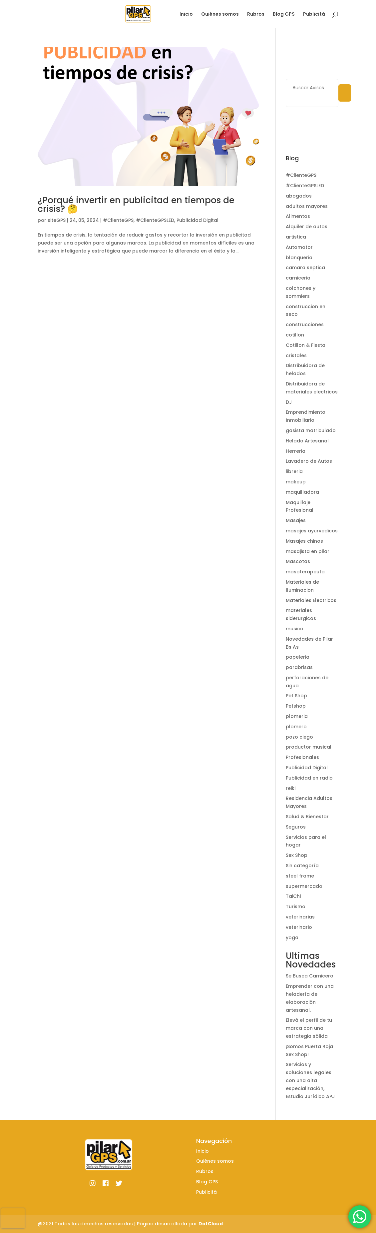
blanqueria (299, 257)
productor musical (308, 747)
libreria (294, 471)
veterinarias (300, 917)
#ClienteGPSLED (155, 220)
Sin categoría (302, 865)
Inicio (186, 14)
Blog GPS (284, 14)
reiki (290, 788)
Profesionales (302, 757)
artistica (296, 237)
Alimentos (298, 216)
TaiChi (293, 896)
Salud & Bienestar (307, 816)
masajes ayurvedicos (312, 530)
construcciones (305, 324)
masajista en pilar (307, 551)
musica (294, 628)
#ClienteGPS (118, 220)
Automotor (299, 247)
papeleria (297, 657)
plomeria (297, 716)
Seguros (296, 827)
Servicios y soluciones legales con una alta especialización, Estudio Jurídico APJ (310, 1080)
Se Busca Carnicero (309, 975)
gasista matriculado (311, 430)
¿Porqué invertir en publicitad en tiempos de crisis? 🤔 (136, 204)
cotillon (295, 334)
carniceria (298, 278)
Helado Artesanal (307, 440)
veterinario (299, 927)
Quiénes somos (220, 14)
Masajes (296, 520)
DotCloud (210, 1223)
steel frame (300, 876)
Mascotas (298, 561)
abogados (299, 196)
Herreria (295, 451)
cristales (296, 355)
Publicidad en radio (309, 778)
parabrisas (299, 667)
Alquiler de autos (306, 226)
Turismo (295, 906)
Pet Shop (296, 695)
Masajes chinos (304, 541)
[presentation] (13, 1218)
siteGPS (57, 220)
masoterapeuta (305, 571)
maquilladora (302, 492)
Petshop (296, 706)
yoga (292, 937)
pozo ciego (299, 737)
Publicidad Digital (197, 220)
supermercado (304, 886)
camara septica (305, 267)
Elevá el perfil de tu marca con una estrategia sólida (309, 1028)
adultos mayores (307, 206)
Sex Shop (296, 855)
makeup (296, 481)
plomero (296, 726)
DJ (289, 402)
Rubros (255, 14)
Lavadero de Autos (309, 461)
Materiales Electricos (311, 600)
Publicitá (314, 14)
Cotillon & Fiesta (305, 345)
